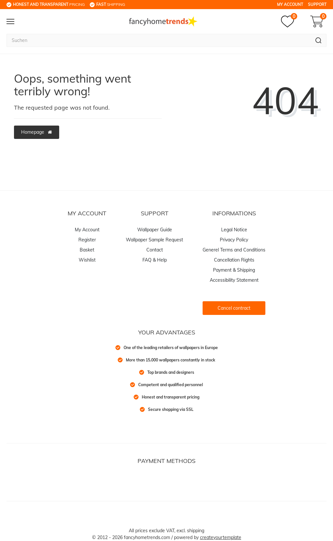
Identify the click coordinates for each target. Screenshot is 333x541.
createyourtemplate (220, 537)
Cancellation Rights (234, 260)
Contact (154, 250)
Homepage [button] (36, 132)
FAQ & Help (154, 260)
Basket (87, 250)
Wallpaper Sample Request (154, 240)
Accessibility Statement (234, 280)
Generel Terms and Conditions (234, 250)
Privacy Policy (234, 240)
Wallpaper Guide (154, 230)
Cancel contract (234, 308)
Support (317, 4)
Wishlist (87, 260)
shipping (110, 4)
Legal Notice (234, 230)
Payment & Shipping (234, 270)
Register (87, 240)
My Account (290, 4)
